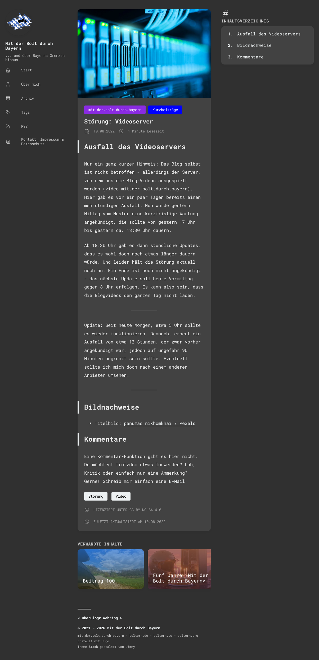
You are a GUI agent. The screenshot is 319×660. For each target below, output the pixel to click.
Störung (95, 496)
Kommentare (250, 56)
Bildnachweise (254, 45)
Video (121, 496)
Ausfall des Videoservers (269, 33)
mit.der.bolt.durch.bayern (114, 109)
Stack (93, 646)
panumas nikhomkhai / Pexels (159, 423)
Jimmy (130, 646)
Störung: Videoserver (118, 121)
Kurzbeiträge (165, 109)
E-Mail (177, 481)
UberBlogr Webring (100, 617)
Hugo (105, 641)
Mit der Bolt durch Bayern (29, 45)
